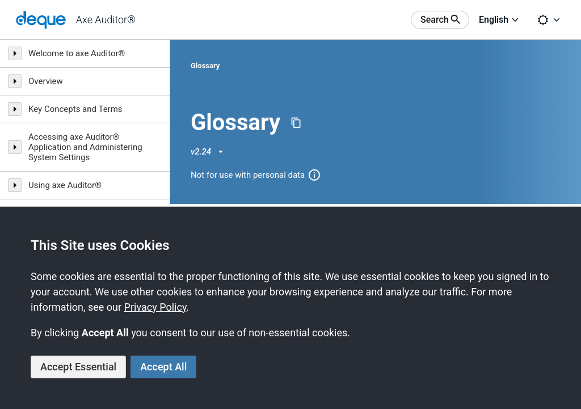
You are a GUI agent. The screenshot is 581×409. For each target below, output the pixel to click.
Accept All (163, 367)
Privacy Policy (155, 307)
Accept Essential (78, 367)
